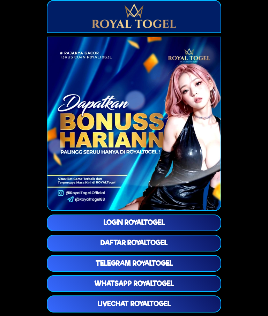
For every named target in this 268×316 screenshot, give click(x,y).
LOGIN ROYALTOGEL (134, 222)
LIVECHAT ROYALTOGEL (134, 304)
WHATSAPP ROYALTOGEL (134, 283)
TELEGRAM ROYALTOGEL (134, 263)
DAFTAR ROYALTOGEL (134, 243)
